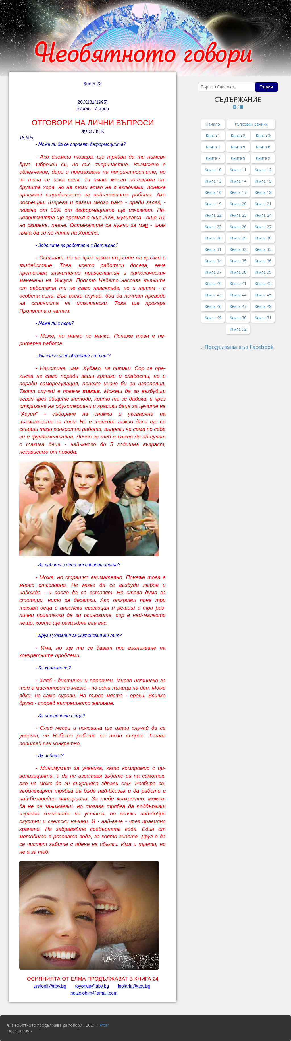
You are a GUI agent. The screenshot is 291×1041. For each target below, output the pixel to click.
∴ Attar (102, 1025)
